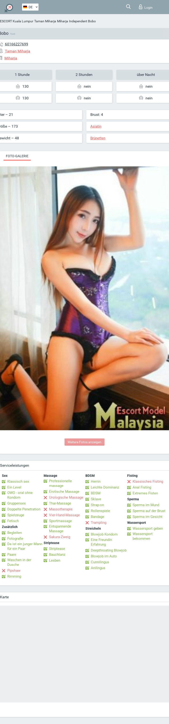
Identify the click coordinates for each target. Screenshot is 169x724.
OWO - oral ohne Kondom (20, 495)
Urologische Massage (66, 497)
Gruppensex (16, 503)
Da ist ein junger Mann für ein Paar (24, 546)
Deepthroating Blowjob (109, 550)
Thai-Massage (60, 503)
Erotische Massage (64, 491)
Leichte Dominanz (105, 487)
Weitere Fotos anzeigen (84, 442)
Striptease (57, 549)
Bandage (97, 517)
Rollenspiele (100, 511)
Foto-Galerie (17, 156)
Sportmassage (60, 521)
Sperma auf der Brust (149, 511)
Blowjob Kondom (104, 534)
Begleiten (14, 533)
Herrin (95, 481)
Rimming (14, 576)
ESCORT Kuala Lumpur (16, 21)
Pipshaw (13, 570)
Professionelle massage (60, 483)
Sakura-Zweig (59, 537)
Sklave (96, 499)
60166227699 (16, 44)
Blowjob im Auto (104, 556)
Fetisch (13, 521)
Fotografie (15, 538)
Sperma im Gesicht (147, 517)
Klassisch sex (18, 481)
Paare (11, 554)
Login (146, 6)
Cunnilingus (100, 562)
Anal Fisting (142, 487)
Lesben (54, 560)
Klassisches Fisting (148, 481)
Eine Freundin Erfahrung (101, 542)
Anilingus (98, 568)
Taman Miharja (45, 21)
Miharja (62, 21)
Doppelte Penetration (23, 509)
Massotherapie (61, 509)
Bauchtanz (57, 554)
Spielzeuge (15, 515)
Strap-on (97, 505)
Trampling (98, 522)
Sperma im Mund (146, 505)
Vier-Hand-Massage (64, 515)
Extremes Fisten (145, 493)
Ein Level (14, 487)
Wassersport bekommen (143, 536)
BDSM (95, 493)
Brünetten (97, 138)
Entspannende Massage (60, 528)
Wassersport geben (148, 528)
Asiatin (95, 126)
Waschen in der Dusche (19, 562)
